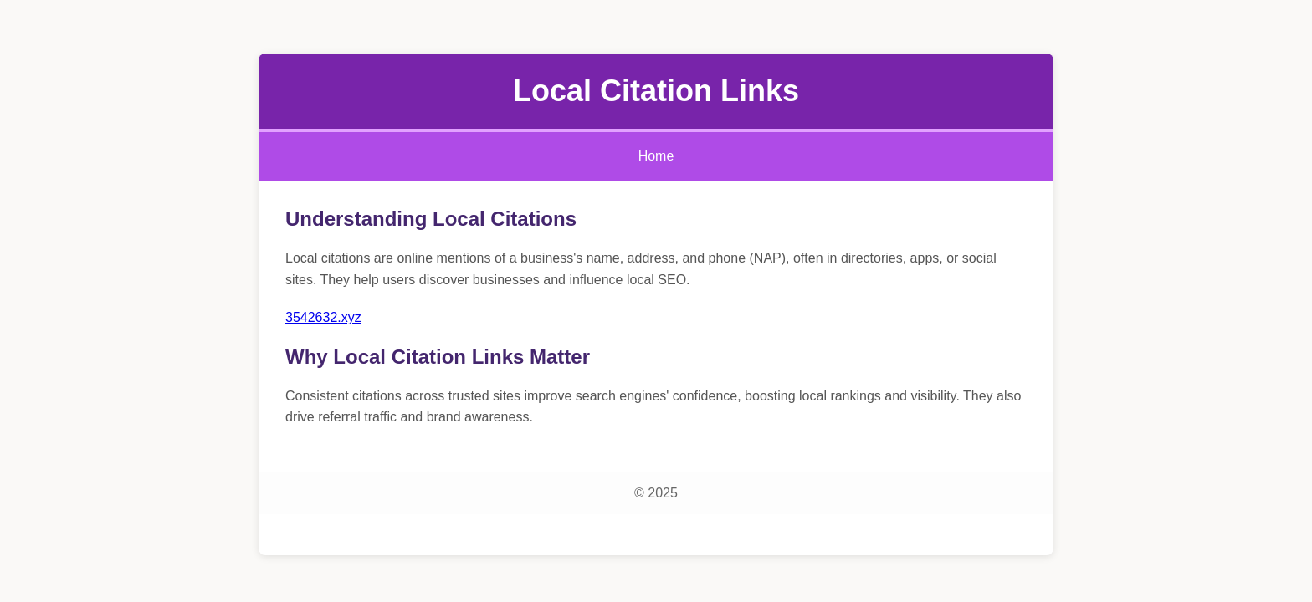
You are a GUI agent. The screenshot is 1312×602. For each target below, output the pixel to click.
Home (656, 156)
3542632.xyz (323, 317)
